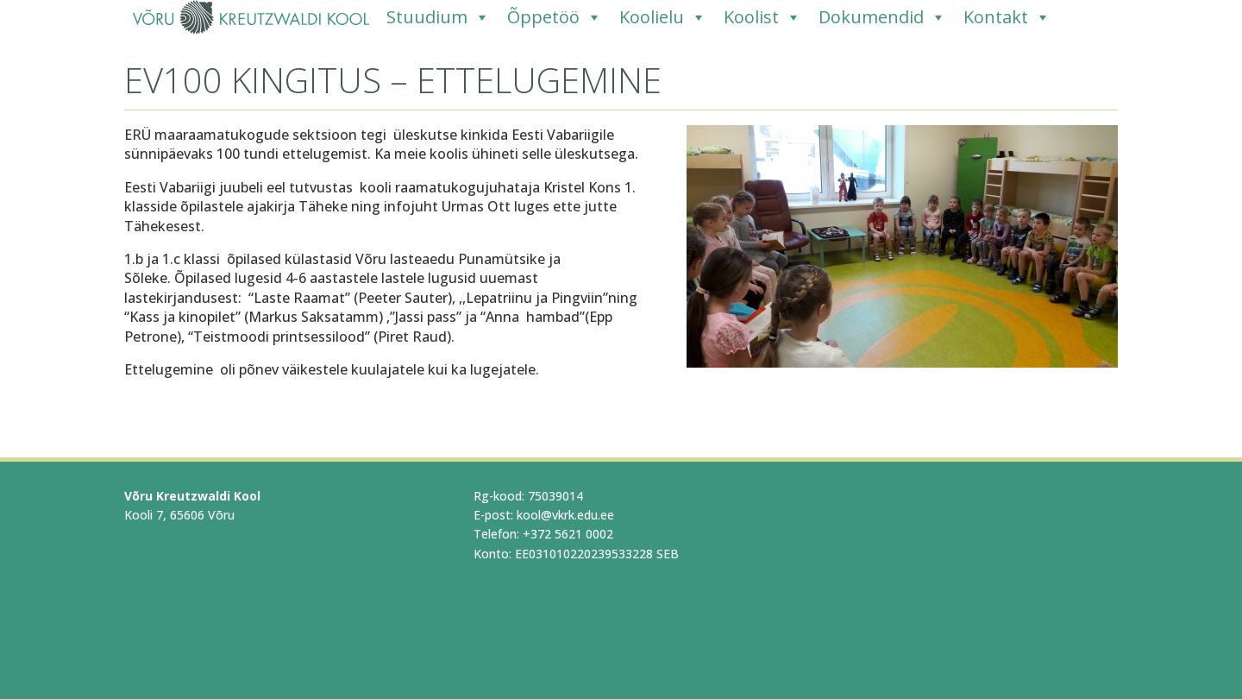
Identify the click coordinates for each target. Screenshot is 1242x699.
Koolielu (662, 17)
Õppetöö (554, 17)
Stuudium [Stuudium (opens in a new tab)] (438, 17)
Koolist (762, 17)
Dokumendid (882, 17)
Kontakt (1007, 17)
